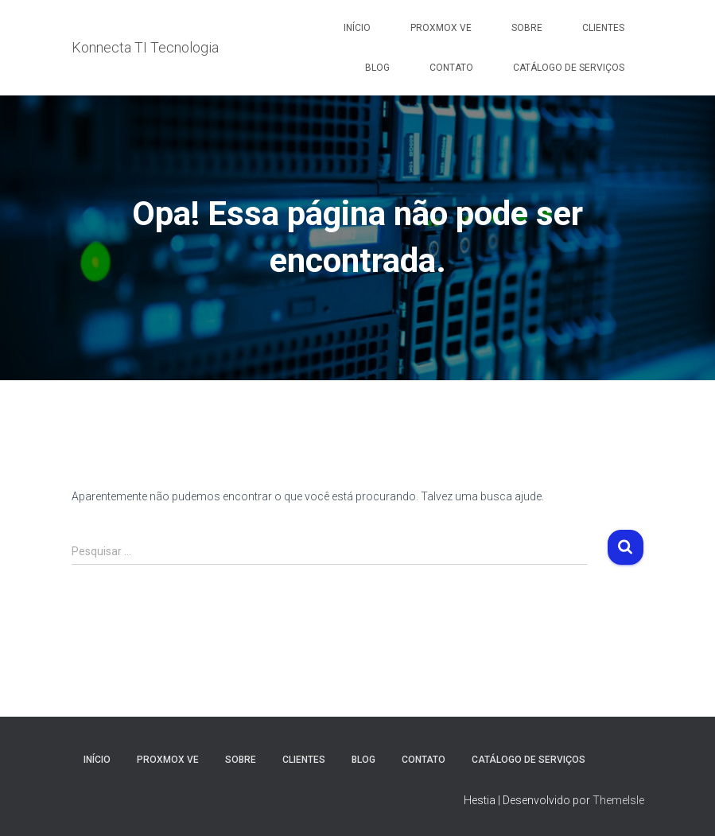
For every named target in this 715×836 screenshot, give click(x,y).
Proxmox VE (441, 27)
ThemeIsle (618, 800)
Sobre (526, 27)
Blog (377, 67)
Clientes (603, 27)
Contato (451, 67)
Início (357, 27)
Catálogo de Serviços (568, 67)
